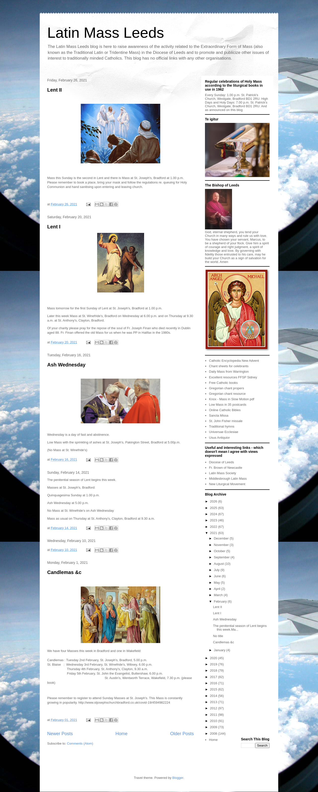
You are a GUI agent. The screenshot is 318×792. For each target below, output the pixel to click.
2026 (214, 501)
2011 (214, 715)
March (219, 595)
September (222, 557)
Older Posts (182, 733)
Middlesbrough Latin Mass (228, 478)
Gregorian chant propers (226, 388)
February (221, 601)
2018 (214, 670)
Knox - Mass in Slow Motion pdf (231, 399)
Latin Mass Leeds (105, 32)
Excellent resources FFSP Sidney (233, 377)
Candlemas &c (64, 572)
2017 (214, 677)
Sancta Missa (218, 415)
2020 (214, 658)
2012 (214, 708)
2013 (214, 702)
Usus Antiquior (219, 437)
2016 (214, 683)
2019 (214, 664)
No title (218, 636)
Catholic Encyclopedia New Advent (234, 360)
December (222, 538)
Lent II (54, 90)
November (222, 545)
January (220, 650)
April (217, 589)
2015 (214, 689)
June (218, 576)
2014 (214, 696)
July (217, 570)
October (220, 551)
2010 (214, 721)
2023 (214, 520)
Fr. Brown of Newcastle (225, 467)
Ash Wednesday (66, 364)
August (219, 564)
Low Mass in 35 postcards (227, 404)
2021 (214, 533)
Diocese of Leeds (221, 462)
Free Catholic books (223, 383)
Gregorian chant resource (227, 394)
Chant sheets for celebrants (228, 366)
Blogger (177, 778)
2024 (214, 514)
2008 (214, 733)
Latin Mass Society (222, 473)
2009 (214, 727)
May (217, 582)
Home (122, 733)
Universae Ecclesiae (223, 432)
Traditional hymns (221, 426)
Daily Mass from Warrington (229, 371)
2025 (214, 508)
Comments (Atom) (80, 743)
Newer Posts (60, 733)
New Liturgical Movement (227, 484)
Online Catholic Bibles (224, 410)
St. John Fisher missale (225, 421)
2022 (214, 527)
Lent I (53, 226)
